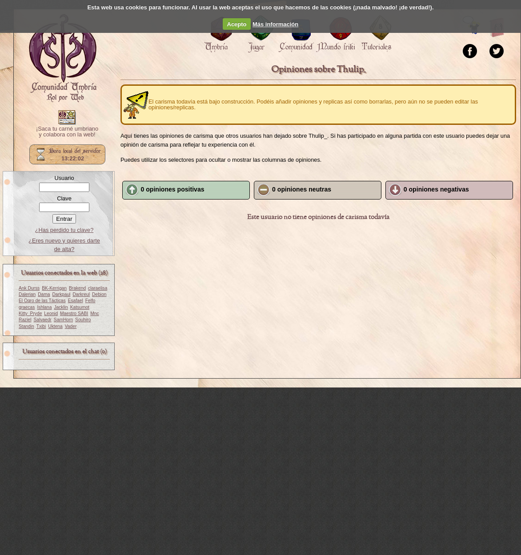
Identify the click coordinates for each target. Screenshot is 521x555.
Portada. (63, 58)
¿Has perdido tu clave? (64, 230)
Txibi (41, 326)
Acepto (237, 24)
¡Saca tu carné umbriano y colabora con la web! (67, 132)
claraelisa (97, 288)
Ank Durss (29, 288)
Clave (64, 198)
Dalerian (27, 294)
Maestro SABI (74, 313)
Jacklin (61, 307)
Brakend (77, 288)
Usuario (64, 178)
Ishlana (44, 307)
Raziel (25, 319)
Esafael (75, 300)
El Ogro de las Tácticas (42, 300)
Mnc (94, 313)
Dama (44, 294)
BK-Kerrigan (54, 288)
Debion (99, 294)
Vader (71, 326)
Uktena (55, 326)
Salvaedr (42, 319)
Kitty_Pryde (30, 313)
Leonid (51, 313)
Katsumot (79, 307)
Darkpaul (61, 294)
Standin (26, 326)
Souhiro (83, 319)
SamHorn (63, 319)
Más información (275, 24)
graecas (27, 307)
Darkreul (81, 294)
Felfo (90, 300)
